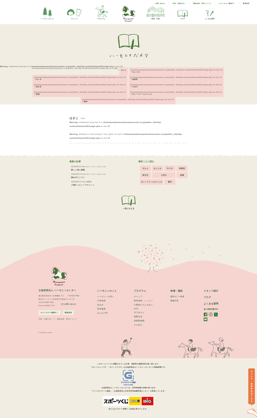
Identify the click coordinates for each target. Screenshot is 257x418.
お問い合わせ (160, 3)
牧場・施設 (176, 290)
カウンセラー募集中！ (227, 3)
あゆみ (100, 305)
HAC (136, 309)
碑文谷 (38, 87)
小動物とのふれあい (143, 305)
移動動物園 (139, 321)
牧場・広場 (156, 18)
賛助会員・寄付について (202, 3)
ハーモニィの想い (105, 296)
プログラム (101, 18)
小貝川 (135, 87)
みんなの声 (102, 313)
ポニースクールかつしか (142, 94)
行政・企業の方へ (179, 3)
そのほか (138, 325)
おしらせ (136, 72)
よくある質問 (210, 18)
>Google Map (73, 296)
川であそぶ (139, 312)
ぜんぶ (123, 70)
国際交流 (138, 316)
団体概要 (101, 309)
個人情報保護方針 (211, 309)
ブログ (183, 18)
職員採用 (246, 3)
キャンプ (74, 18)
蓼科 (86, 101)
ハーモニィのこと (107, 290)
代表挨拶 (101, 300)
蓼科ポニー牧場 (177, 296)
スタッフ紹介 (211, 290)
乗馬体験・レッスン (143, 300)
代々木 (38, 79)
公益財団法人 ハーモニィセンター (57, 290)
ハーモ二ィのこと (47, 18)
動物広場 (174, 300)
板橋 (38, 94)
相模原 (135, 79)
